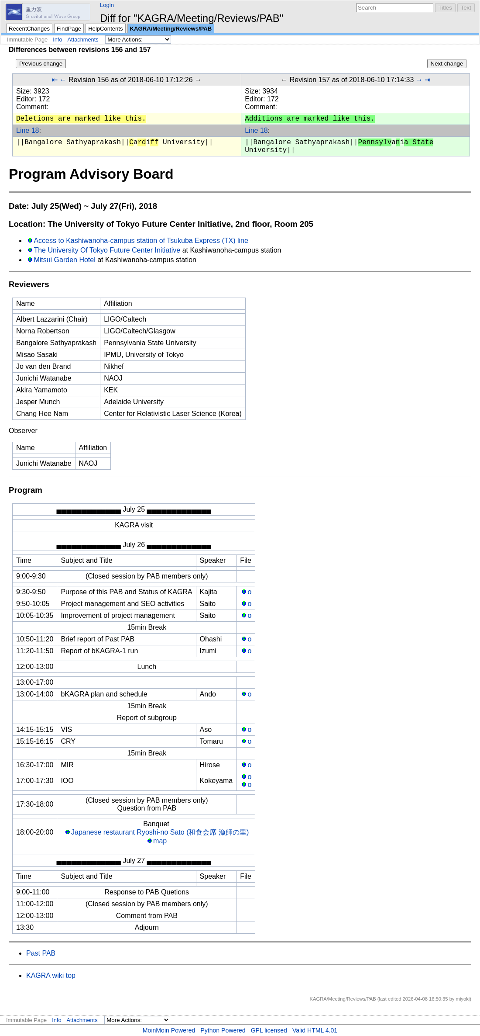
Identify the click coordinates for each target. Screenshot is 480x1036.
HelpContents (105, 28)
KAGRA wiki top (50, 975)
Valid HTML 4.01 (314, 1030)
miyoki (463, 998)
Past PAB (40, 953)
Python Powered (222, 1030)
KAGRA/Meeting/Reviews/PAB (171, 28)
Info (57, 39)
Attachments (83, 39)
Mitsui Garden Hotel (64, 259)
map (160, 841)
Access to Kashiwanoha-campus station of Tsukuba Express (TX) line (141, 240)
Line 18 (27, 130)
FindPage (69, 28)
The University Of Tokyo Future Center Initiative (107, 250)
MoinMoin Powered (169, 1030)
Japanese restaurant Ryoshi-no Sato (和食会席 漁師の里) (160, 832)
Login (107, 5)
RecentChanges (29, 28)
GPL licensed (269, 1030)
